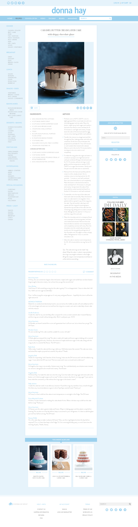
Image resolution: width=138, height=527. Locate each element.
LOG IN (116, 3)
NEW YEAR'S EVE (13, 193)
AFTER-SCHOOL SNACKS (13, 160)
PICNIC (10, 199)
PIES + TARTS (12, 43)
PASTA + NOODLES (13, 38)
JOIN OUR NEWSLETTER (64, 512)
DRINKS (10, 64)
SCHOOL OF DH (31, 18)
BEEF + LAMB (12, 32)
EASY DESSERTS (13, 153)
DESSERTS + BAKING (14, 123)
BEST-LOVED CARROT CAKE (14, 116)
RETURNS (41, 515)
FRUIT (10, 142)
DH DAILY (52, 18)
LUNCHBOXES (12, 157)
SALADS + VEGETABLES (15, 47)
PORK (9, 34)
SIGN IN (64, 509)
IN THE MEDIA (115, 277)
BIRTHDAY (11, 195)
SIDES (10, 174)
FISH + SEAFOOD (13, 36)
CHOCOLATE (12, 140)
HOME (9, 18)
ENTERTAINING (12, 166)
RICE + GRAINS (12, 40)
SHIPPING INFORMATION (41, 512)
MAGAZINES (72, 18)
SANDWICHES (12, 78)
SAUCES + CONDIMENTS (15, 98)
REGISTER (115, 142)
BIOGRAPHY (115, 273)
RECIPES (19, 18)
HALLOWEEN (12, 201)
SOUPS (10, 45)
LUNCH (9, 69)
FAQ (41, 518)
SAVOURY (11, 59)
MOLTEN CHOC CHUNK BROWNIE (15, 113)
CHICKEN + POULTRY (14, 30)
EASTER (10, 191)
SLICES (10, 133)
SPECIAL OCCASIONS (14, 185)
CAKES (10, 129)
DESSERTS (11, 176)
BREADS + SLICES (13, 62)
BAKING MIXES (12, 104)
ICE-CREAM (11, 138)
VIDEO (42, 18)
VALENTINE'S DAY (13, 197)
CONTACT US (41, 509)
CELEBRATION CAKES (14, 178)
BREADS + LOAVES (13, 95)
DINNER (9, 26)
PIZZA (9, 42)
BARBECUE (11, 83)
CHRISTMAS (11, 189)
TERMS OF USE (87, 509)
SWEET (10, 57)
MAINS (10, 172)
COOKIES (11, 131)
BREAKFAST (10, 52)
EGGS (9, 61)
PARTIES (10, 155)
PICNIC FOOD (12, 81)
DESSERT (10, 214)
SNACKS (10, 210)
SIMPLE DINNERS (13, 152)
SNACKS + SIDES (12, 88)
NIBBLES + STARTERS (14, 171)
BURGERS (11, 76)
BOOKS (61, 18)
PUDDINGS (11, 135)
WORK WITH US (87, 512)
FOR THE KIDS (11, 147)
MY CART (124, 3)
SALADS (10, 74)
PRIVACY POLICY (87, 515)
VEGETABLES (12, 93)
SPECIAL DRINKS (13, 180)
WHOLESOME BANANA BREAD (15, 109)
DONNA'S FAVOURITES (15, 127)
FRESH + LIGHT (12, 206)
